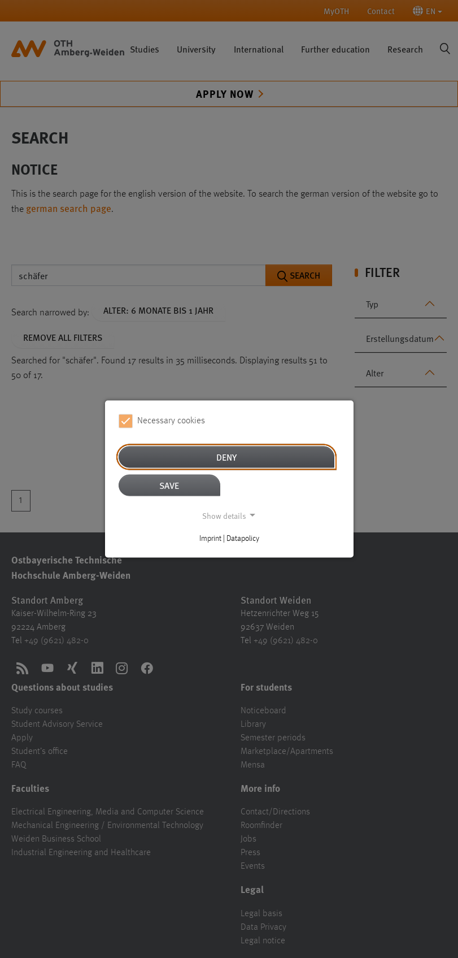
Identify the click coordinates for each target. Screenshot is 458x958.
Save (169, 484)
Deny (226, 456)
